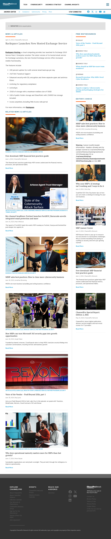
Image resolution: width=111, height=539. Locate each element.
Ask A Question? (15, 520)
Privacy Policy (91, 504)
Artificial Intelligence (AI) (14, 210)
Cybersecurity (36, 5)
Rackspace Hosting (13, 52)
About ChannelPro (16, 493)
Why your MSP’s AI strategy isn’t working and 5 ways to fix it (90, 184)
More (50, 12)
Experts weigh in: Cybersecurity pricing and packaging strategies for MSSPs (90, 90)
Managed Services (24, 152)
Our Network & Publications (15, 503)
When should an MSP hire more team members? (90, 67)
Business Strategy (53, 5)
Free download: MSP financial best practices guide (27, 156)
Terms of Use (91, 501)
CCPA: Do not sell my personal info (94, 510)
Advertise (51, 493)
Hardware (31, 210)
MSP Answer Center (36, 152)
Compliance (25, 12)
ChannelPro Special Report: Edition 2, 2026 (88, 313)
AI (19, 12)
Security (14, 212)
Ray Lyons (18, 398)
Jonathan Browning (21, 280)
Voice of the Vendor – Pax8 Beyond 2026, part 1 (26, 394)
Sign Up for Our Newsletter (15, 512)
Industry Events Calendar (34, 496)
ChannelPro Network (21, 40)
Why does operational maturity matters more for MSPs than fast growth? (33, 454)
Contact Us (90, 496)
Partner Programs (53, 210)
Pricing (44, 12)
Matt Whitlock (19, 222)
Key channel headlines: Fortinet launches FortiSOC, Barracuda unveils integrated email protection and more (36, 217)
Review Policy (91, 499)
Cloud (26, 210)
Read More (9, 168)
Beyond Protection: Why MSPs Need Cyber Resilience (90, 78)
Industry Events (29, 390)
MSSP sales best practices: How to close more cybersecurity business (35, 277)
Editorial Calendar (16, 500)
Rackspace (30, 107)
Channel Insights (72, 5)
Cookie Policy (91, 506)
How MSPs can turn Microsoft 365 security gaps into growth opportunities (31, 334)
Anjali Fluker (18, 339)
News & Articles (14, 34)
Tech (25, 5)
